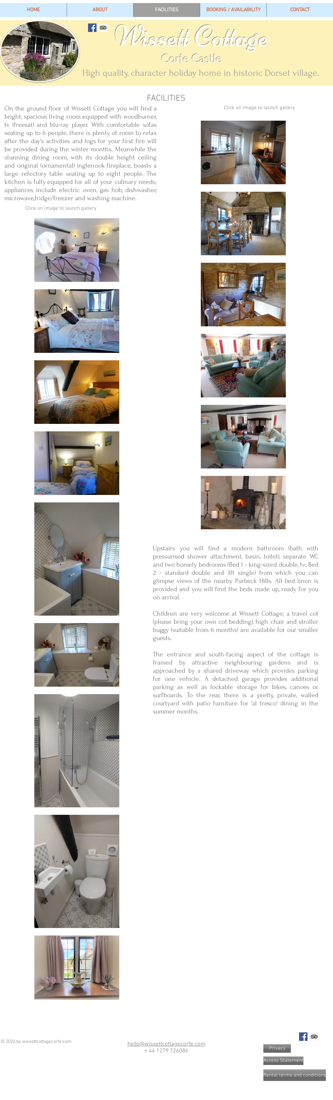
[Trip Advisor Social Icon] (103, 27)
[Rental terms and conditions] (294, 1075)
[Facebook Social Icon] (92, 27)
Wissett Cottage (164, 36)
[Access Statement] (283, 1060)
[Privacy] (277, 1048)
